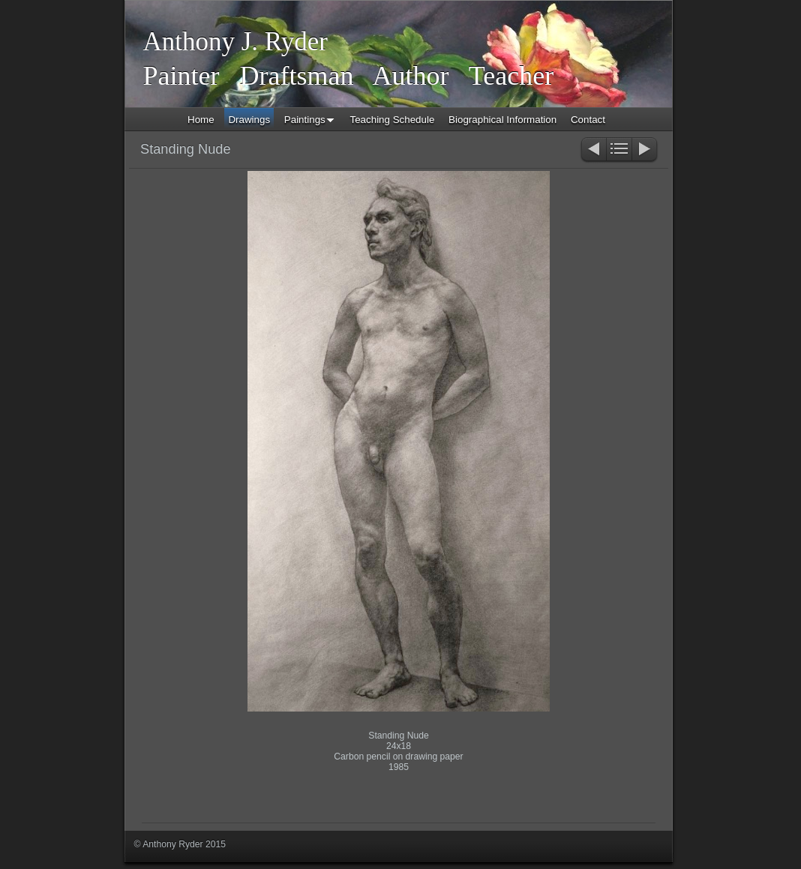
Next (645, 150)
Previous (593, 150)
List (619, 150)
